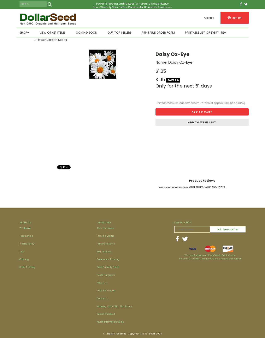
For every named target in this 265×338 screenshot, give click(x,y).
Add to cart (202, 111)
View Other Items (52, 32)
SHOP (23, 32)
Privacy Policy (26, 243)
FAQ (21, 251)
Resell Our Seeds (106, 275)
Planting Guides (105, 235)
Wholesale (25, 228)
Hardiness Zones (106, 243)
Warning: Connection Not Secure (114, 306)
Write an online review (173, 187)
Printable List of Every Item (205, 32)
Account (209, 17)
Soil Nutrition (104, 251)
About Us (102, 282)
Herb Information (106, 290)
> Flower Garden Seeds (50, 40)
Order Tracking (27, 267)
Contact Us (103, 298)
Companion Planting (108, 259)
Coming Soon (86, 32)
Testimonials (26, 235)
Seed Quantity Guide (108, 267)
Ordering (24, 259)
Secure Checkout (106, 314)
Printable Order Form (158, 32)
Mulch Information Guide (110, 321)
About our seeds (105, 228)
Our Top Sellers (119, 32)
